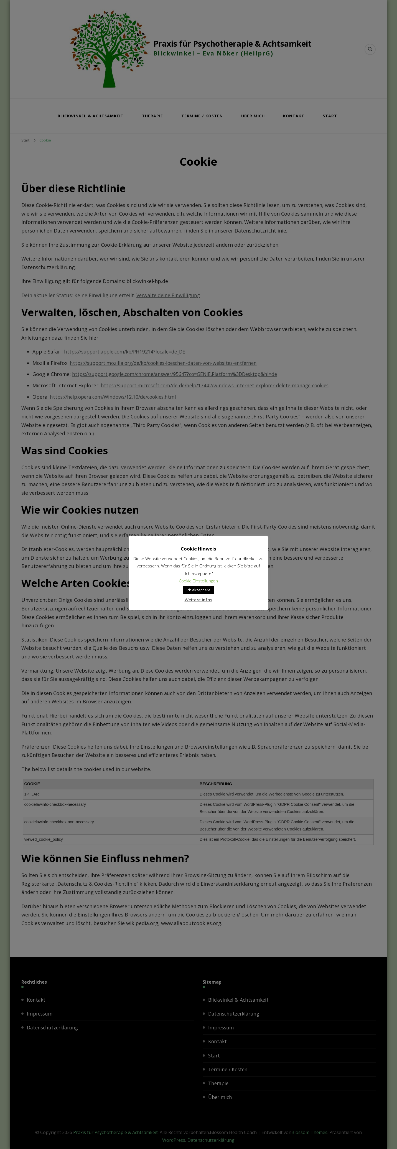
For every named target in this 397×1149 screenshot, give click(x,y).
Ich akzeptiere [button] (198, 589)
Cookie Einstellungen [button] (198, 581)
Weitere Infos (198, 599)
